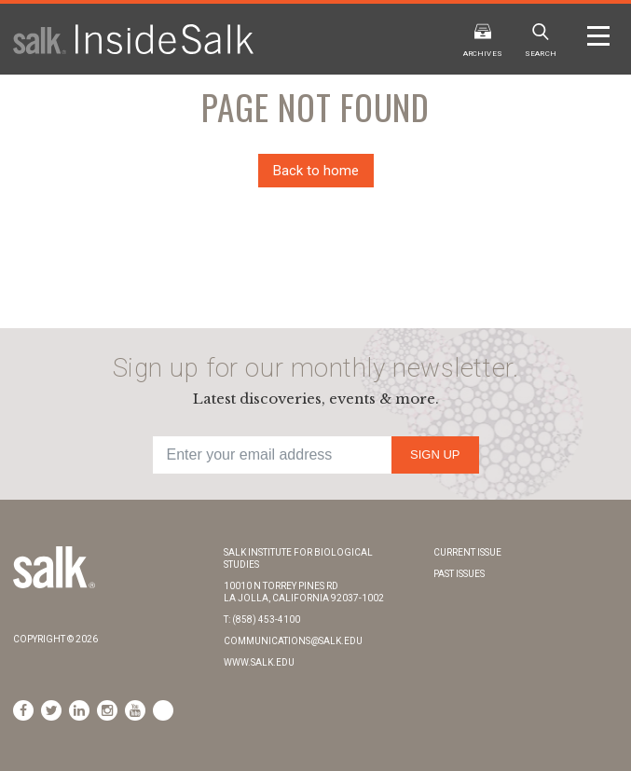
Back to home (316, 170)
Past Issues (459, 574)
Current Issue (467, 552)
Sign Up (435, 454)
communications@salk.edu (293, 641)
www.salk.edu (259, 662)
